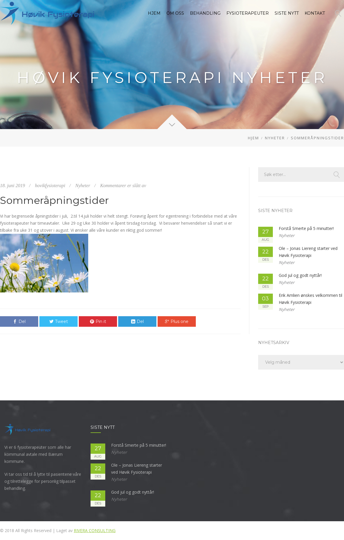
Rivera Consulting (95, 530)
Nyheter (275, 137)
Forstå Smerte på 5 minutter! (306, 228)
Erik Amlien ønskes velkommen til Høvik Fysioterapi (310, 298)
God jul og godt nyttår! (300, 275)
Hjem (253, 137)
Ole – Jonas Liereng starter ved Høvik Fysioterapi (308, 252)
